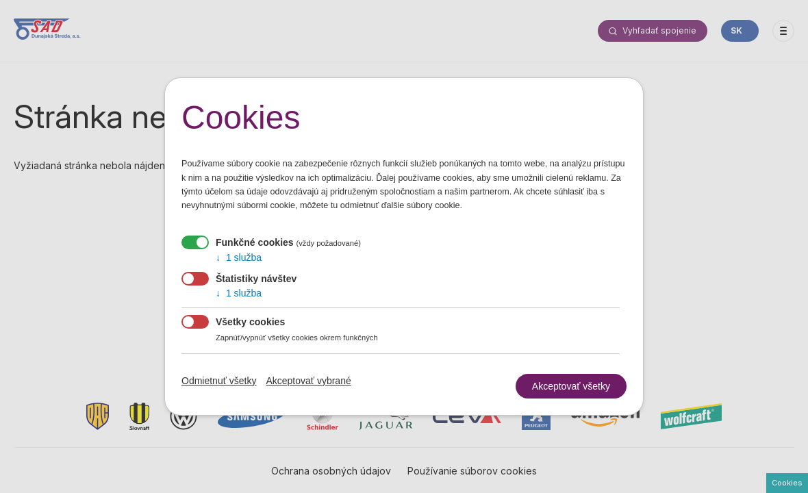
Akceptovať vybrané (308, 380)
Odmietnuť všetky (219, 380)
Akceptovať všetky (571, 386)
